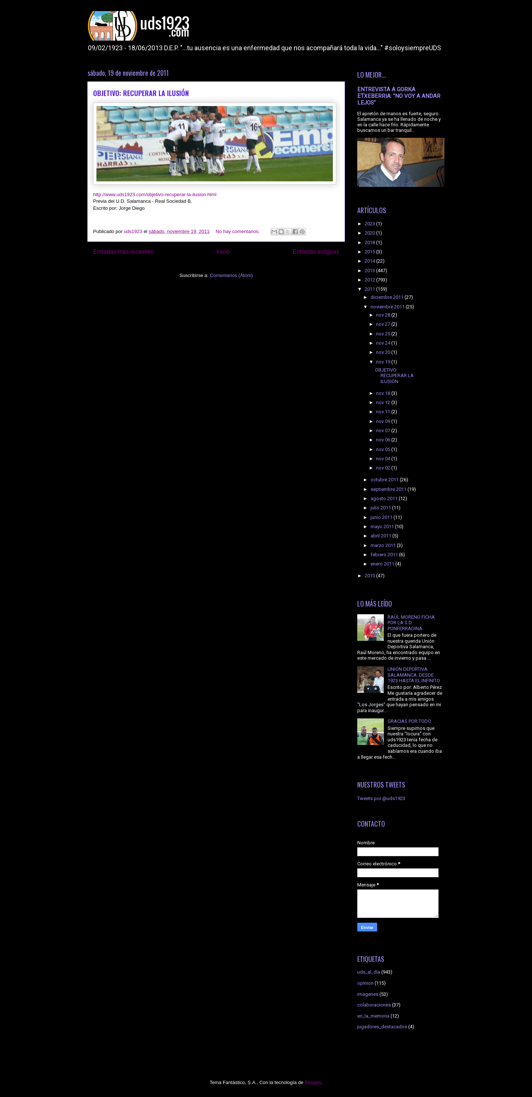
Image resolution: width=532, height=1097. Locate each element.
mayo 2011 (383, 526)
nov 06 (383, 439)
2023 (370, 223)
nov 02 (383, 468)
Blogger (313, 1082)
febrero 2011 (385, 554)
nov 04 (383, 458)
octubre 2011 (385, 479)
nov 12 (383, 402)
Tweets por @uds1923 (381, 798)
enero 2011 (383, 564)
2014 (370, 261)
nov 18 (383, 393)
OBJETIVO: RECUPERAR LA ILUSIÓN (141, 93)
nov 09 (383, 421)
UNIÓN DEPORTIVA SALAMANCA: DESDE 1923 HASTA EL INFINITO (414, 674)
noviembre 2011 (388, 307)
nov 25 (383, 333)
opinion (365, 983)
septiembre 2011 (389, 489)
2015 (370, 251)
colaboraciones (374, 1005)
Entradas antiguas (316, 252)
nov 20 (383, 352)
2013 (370, 270)
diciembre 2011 (388, 297)
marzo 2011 (384, 545)
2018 (370, 242)
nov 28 (383, 315)
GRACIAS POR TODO (409, 721)
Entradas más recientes (123, 252)
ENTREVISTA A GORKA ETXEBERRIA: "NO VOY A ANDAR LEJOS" (398, 96)
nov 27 (383, 324)
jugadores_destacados (382, 1026)
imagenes (367, 994)
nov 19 (383, 362)
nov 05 (383, 449)
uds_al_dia (368, 972)
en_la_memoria (373, 1016)
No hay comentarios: (238, 231)
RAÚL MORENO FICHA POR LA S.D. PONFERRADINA (411, 622)
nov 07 (383, 430)
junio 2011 (382, 517)
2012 (370, 280)
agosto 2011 (385, 498)
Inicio (223, 252)
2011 (370, 289)
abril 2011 (381, 536)
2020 (370, 233)
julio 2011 (381, 507)
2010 (370, 575)
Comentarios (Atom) (231, 275)
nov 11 (383, 411)
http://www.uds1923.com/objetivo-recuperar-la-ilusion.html (154, 194)
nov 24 (383, 343)
